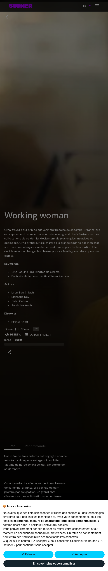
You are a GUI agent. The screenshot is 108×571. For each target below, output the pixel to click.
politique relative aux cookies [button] (49, 524)
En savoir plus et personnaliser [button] (54, 563)
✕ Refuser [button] (28, 554)
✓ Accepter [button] (79, 554)
